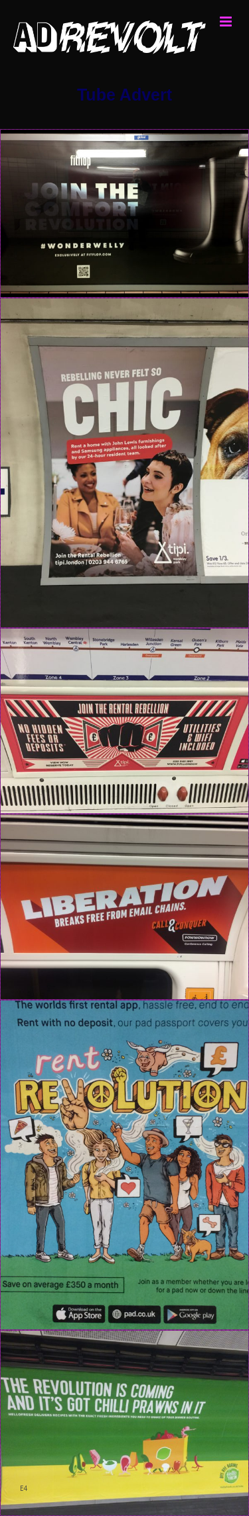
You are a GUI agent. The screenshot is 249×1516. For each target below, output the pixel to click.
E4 (23, 1488)
